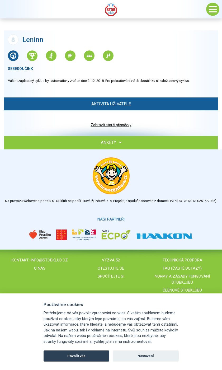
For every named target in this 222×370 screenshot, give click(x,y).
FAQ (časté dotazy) (182, 268)
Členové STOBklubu (182, 290)
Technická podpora (182, 260)
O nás (39, 268)
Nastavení (146, 356)
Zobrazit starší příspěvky (111, 125)
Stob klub (111, 9)
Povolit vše (76, 356)
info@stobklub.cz (49, 260)
